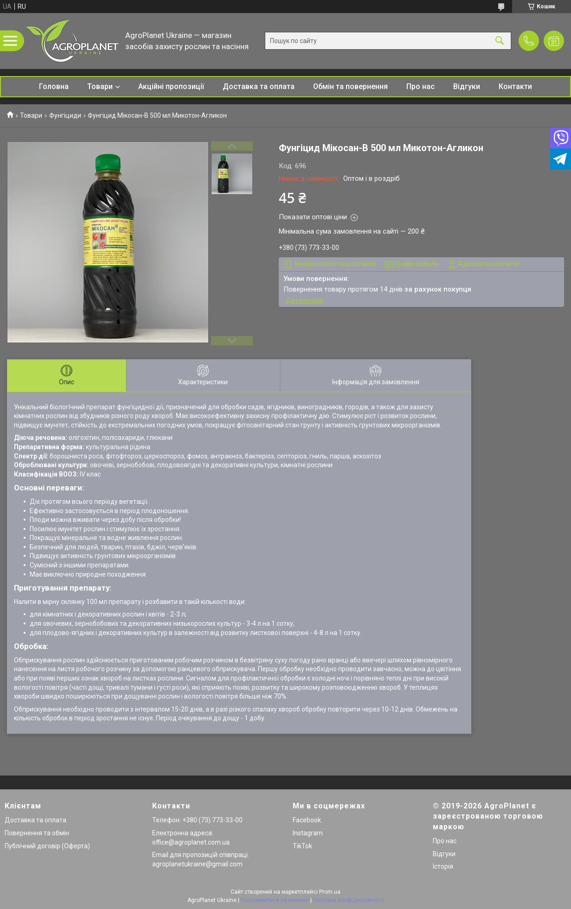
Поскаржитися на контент (275, 900)
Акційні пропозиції (171, 86)
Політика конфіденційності (348, 900)
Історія (443, 866)
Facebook (307, 820)
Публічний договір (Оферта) (47, 846)
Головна (54, 86)
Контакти (515, 86)
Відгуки (466, 86)
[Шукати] (499, 41)
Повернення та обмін (37, 833)
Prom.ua (329, 892)
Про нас (420, 86)
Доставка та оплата (259, 86)
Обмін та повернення (350, 86)
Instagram (308, 833)
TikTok (302, 846)
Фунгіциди (65, 115)
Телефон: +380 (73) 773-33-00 (197, 820)
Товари (100, 86)
